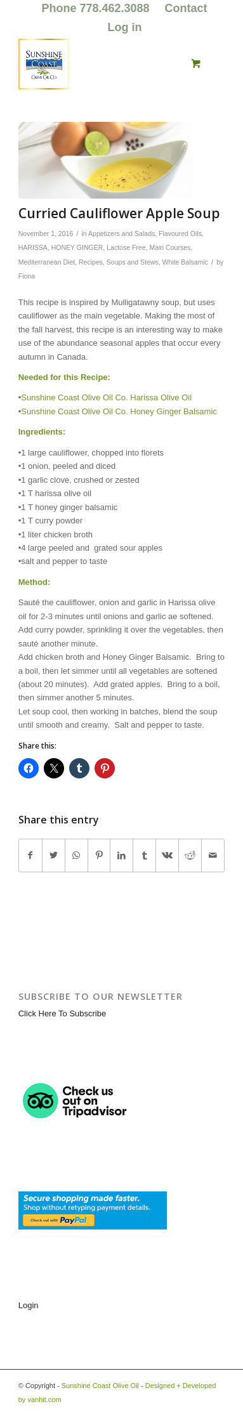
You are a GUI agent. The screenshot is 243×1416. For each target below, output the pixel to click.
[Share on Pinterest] (99, 855)
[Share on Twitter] (54, 855)
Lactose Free (126, 247)
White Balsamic (185, 262)
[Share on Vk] (167, 855)
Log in (125, 27)
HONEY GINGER (77, 247)
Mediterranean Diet (46, 262)
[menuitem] (95, 9)
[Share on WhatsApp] (76, 855)
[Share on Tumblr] (144, 855)
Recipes (91, 262)
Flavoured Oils (180, 233)
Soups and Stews (133, 262)
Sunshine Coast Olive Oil (100, 1385)
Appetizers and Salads (121, 233)
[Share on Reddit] (190, 855)
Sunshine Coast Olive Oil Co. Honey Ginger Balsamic (119, 411)
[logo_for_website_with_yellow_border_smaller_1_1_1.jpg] (100, 64)
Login (28, 1305)
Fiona (26, 276)
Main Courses (169, 247)
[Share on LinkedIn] (121, 855)
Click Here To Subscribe (62, 1013)
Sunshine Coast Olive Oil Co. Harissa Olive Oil (106, 397)
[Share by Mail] (213, 855)
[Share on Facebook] (30, 855)
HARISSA (33, 247)
